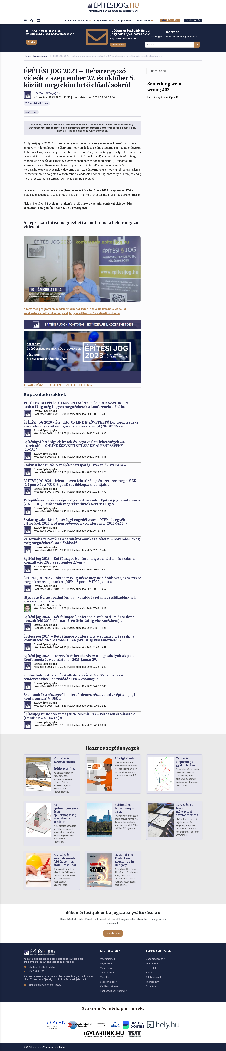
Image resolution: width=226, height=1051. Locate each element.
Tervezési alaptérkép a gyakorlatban (185, 762)
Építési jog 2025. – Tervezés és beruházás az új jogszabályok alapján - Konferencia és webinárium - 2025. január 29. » (80, 658)
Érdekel (31, 42)
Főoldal (27, 56)
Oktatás (151, 986)
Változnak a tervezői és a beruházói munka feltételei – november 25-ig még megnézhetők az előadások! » (82, 541)
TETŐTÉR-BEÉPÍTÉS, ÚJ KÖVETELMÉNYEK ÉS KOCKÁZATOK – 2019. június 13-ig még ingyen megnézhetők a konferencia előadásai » (78, 405)
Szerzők (151, 968)
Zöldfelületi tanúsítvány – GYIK (124, 808)
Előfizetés (169, 20)
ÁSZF (149, 972)
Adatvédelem (153, 977)
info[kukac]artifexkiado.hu (42, 967)
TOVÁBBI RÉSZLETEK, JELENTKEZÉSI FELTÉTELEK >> (58, 385)
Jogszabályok (108, 972)
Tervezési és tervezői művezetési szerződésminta (187, 810)
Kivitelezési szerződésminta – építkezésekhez (65, 763)
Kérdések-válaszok (78, 20)
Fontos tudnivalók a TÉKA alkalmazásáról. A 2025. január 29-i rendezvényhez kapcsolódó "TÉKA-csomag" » (73, 677)
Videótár (105, 977)
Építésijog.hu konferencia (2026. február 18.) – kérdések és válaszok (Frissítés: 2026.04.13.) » (79, 716)
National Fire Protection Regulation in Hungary (124, 860)
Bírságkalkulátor (127, 758)
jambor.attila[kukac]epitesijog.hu (45, 984)
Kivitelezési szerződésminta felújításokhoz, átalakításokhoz (65, 860)
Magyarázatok (104, 20)
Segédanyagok (108, 981)
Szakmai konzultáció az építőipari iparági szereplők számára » (75, 465)
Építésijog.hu (158, 70)
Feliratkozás (118, 44)
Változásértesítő (155, 959)
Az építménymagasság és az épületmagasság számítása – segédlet (67, 813)
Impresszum (153, 981)
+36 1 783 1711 (36, 971)
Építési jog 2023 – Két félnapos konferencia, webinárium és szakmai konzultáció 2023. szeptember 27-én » (79, 560)
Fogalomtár (125, 20)
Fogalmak (106, 963)
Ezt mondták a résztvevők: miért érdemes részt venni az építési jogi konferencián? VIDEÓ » (79, 696)
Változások (145, 20)
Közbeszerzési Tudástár (113, 991)
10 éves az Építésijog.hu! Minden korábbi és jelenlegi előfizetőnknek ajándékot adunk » (80, 599)
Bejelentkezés (193, 20)
